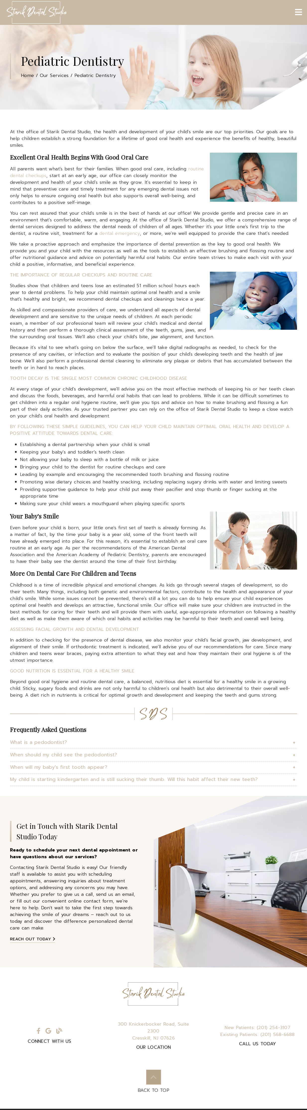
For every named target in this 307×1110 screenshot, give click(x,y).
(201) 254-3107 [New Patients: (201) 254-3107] (257, 1027)
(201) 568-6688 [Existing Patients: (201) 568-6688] (257, 1034)
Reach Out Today (32, 939)
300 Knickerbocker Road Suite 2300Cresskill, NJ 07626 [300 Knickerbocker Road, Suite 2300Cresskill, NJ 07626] (153, 1031)
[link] (36, 12)
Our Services (54, 75)
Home (27, 75)
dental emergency (119, 233)
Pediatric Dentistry (95, 75)
